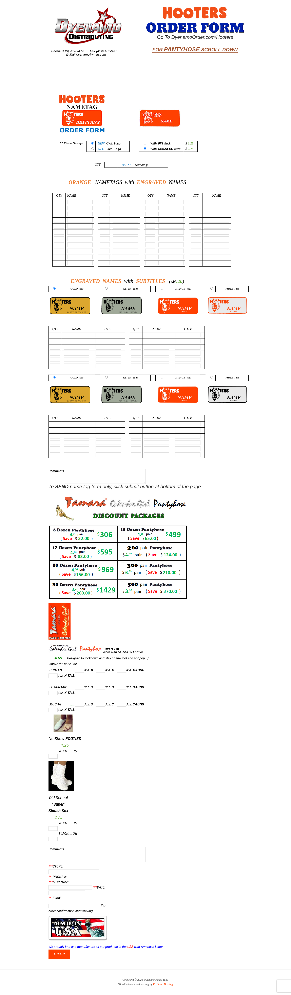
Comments (97, 471)
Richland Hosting (163, 984)
